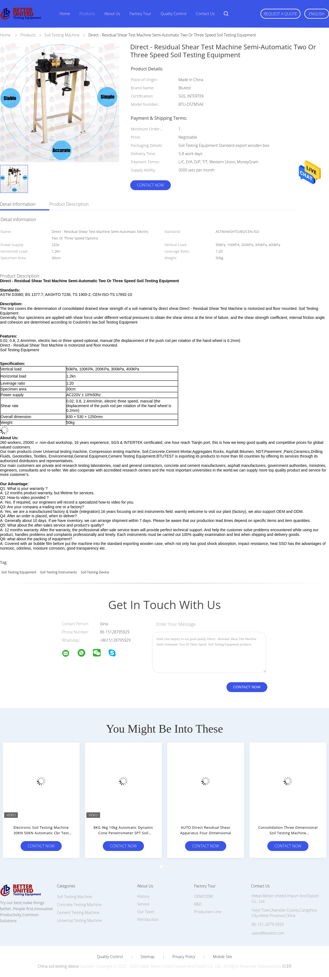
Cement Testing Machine (78, 912)
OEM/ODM (203, 896)
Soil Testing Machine (74, 896)
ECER (286, 966)
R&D (198, 904)
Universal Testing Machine (79, 920)
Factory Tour (140, 13)
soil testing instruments (58, 572)
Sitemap (148, 957)
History (143, 896)
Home (64, 13)
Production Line (207, 911)
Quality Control (173, 13)
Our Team (145, 911)
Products (87, 13)
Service (143, 904)
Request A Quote (280, 13)
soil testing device (95, 572)
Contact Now (150, 185)
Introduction (147, 919)
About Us (112, 13)
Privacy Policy (183, 957)
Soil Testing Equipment (18, 572)
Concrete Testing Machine (79, 904)
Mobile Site (222, 957)
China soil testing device (58, 966)
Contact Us (205, 13)
